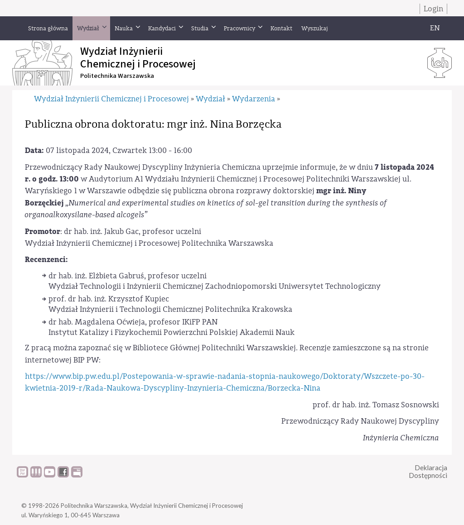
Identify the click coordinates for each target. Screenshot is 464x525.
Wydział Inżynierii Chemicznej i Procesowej (111, 99)
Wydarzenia (253, 99)
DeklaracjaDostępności (428, 471)
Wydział (210, 99)
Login (433, 9)
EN (435, 28)
